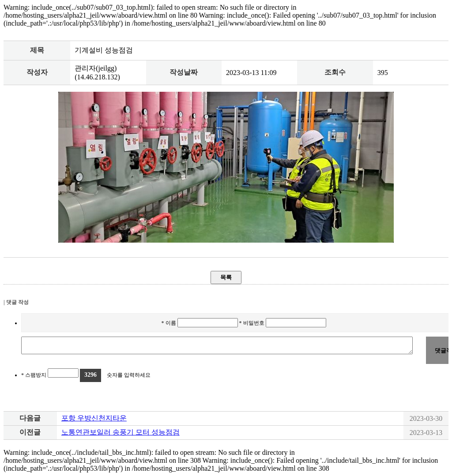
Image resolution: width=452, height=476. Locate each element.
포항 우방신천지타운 (94, 418)
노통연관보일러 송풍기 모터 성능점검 (120, 432)
